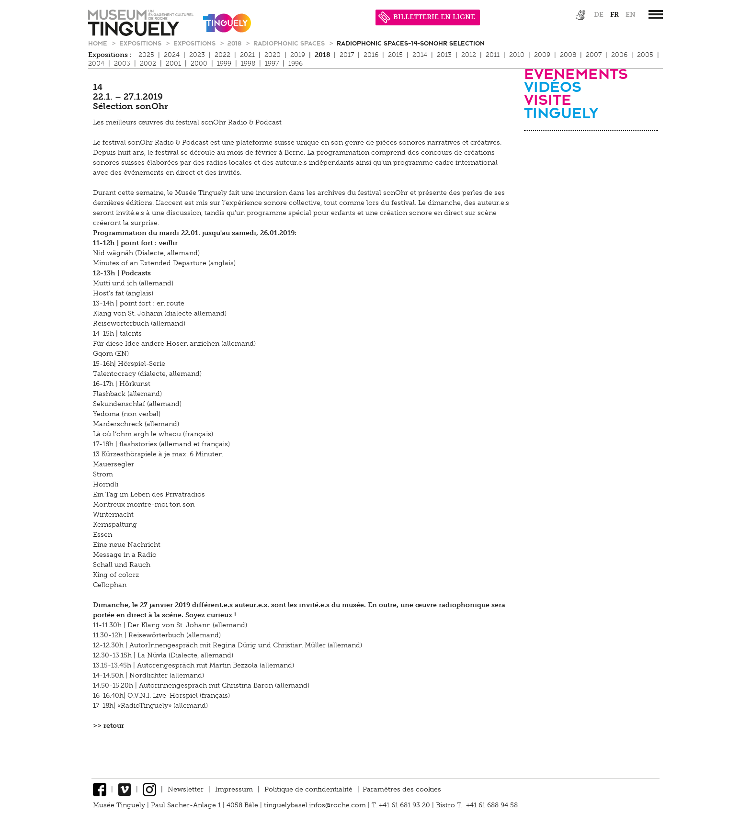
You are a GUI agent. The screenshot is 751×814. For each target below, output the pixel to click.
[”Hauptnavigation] (656, 14)
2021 (247, 55)
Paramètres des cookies (402, 789)
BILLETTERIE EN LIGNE (426, 17)
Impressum (234, 789)
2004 (96, 63)
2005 (645, 55)
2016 (371, 55)
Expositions (141, 43)
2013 (444, 55)
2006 (619, 55)
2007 (594, 55)
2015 (395, 55)
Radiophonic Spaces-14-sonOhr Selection (411, 43)
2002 (148, 63)
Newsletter (186, 789)
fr (614, 15)
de (598, 15)
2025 (146, 55)
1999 (224, 63)
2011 (493, 55)
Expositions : (110, 55)
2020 (272, 55)
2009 (542, 55)
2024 (172, 55)
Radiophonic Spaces (290, 43)
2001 (173, 63)
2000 (199, 63)
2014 (419, 55)
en (631, 15)
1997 (272, 63)
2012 (468, 55)
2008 (568, 55)
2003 (122, 63)
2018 (235, 43)
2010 (516, 55)
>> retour (108, 726)
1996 (295, 63)
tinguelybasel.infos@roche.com (316, 805)
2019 (297, 55)
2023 (197, 55)
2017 (347, 55)
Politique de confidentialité (308, 789)
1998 (248, 63)
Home (98, 43)
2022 (222, 55)
